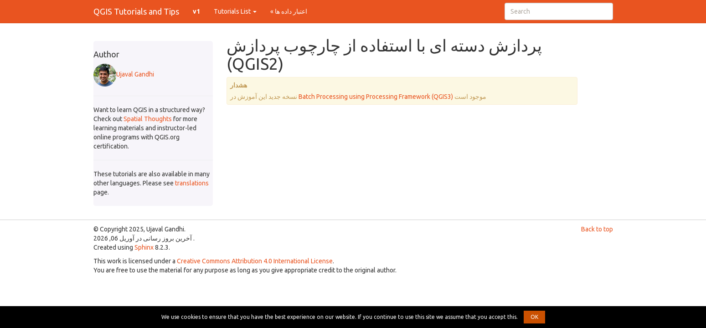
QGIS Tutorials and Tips (136, 11)
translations (192, 183)
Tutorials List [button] (235, 11)
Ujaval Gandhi (123, 74)
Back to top (597, 229)
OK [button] (534, 317)
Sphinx (144, 247)
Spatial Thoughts (148, 119)
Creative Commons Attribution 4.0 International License (255, 261)
